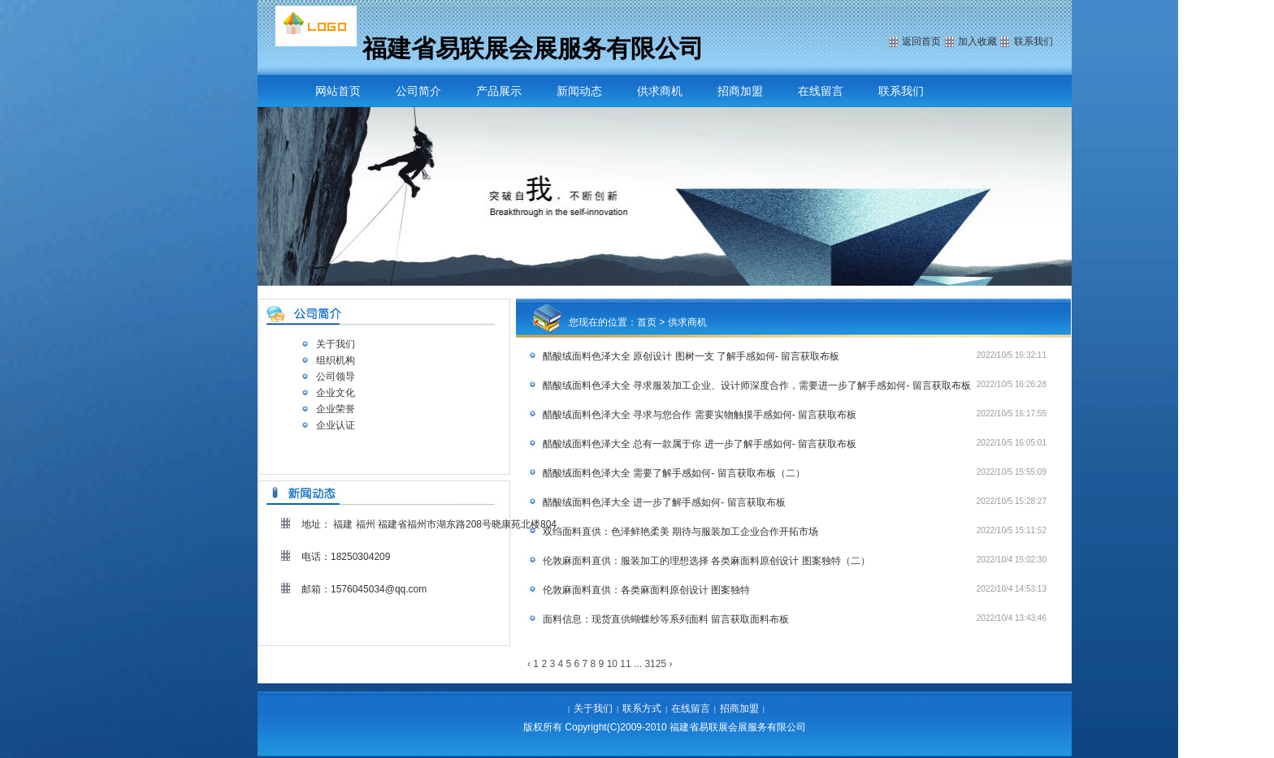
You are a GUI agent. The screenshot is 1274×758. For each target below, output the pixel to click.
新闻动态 (579, 90)
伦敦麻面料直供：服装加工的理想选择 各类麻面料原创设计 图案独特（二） (706, 560)
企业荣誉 (335, 409)
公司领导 (335, 376)
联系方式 (641, 708)
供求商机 (659, 90)
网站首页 (338, 90)
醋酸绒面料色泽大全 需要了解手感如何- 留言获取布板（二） (674, 473)
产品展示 (499, 90)
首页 (646, 322)
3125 (655, 664)
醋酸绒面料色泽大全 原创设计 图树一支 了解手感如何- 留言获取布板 (691, 356)
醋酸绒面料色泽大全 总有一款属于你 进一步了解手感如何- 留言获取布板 (699, 444)
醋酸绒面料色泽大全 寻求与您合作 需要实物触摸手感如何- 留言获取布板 (699, 414)
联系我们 (901, 90)
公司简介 (418, 90)
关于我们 (335, 344)
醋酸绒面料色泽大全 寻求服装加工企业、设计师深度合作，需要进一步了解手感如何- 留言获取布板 (757, 385)
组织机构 (335, 360)
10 (612, 664)
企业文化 (335, 392)
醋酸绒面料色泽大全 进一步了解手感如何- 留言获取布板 (664, 502)
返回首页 (921, 41)
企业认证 (335, 425)
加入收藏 (977, 41)
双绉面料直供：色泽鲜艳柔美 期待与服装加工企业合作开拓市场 (680, 531)
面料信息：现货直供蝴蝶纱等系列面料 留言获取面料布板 (666, 619)
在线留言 (820, 90)
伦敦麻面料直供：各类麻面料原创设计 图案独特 (646, 590)
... (638, 664)
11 (625, 664)
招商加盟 (740, 90)
